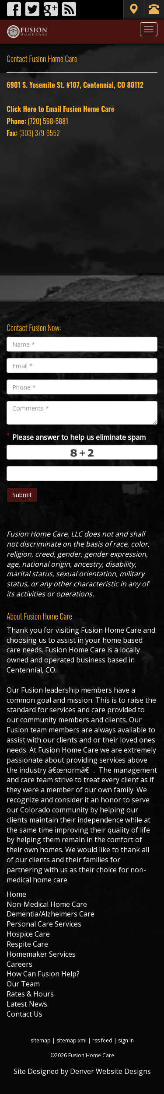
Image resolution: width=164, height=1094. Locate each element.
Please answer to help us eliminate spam (76, 436)
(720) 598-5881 (48, 121)
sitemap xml (71, 1040)
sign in (126, 1040)
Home (16, 894)
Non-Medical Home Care (47, 904)
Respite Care (27, 944)
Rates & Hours (30, 994)
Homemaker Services (41, 954)
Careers (19, 964)
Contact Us (24, 1014)
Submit (22, 495)
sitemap (41, 1040)
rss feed (102, 1040)
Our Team (23, 984)
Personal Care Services (44, 924)
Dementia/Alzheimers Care (50, 914)
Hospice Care (28, 934)
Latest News (27, 1004)
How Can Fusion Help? (43, 974)
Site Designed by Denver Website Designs (82, 1071)
